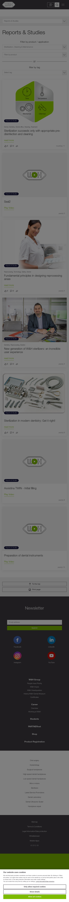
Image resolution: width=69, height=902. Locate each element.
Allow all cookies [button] (34, 897)
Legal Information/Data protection (45, 881)
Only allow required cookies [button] (35, 887)
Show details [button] (35, 892)
